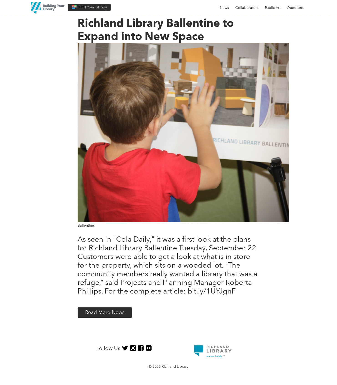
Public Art (273, 7)
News (224, 7)
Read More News (104, 312)
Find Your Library (89, 7)
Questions (295, 7)
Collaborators (246, 7)
